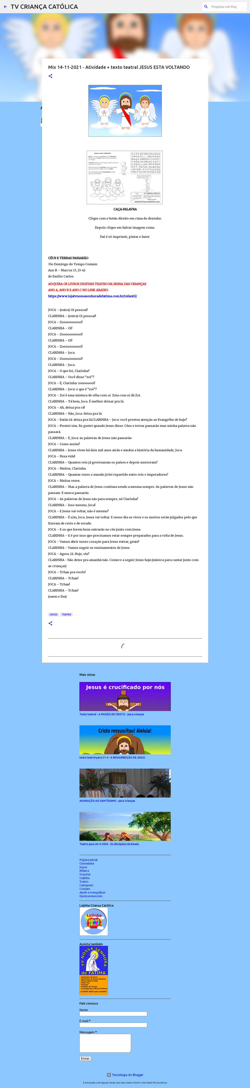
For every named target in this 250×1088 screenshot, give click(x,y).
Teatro (66, 614)
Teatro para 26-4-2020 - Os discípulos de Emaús (109, 844)
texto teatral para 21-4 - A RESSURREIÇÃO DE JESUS (112, 757)
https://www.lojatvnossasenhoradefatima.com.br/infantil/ (92, 296)
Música (84, 870)
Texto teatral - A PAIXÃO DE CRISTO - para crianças (111, 714)
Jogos (53, 614)
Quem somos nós (90, 896)
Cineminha (86, 863)
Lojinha (84, 878)
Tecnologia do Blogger (125, 1075)
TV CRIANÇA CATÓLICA (44, 6)
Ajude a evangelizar (92, 892)
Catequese (86, 885)
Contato (84, 889)
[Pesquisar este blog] (227, 6)
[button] (50, 76)
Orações (84, 874)
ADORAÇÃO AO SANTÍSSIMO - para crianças (107, 800)
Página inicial (88, 860)
